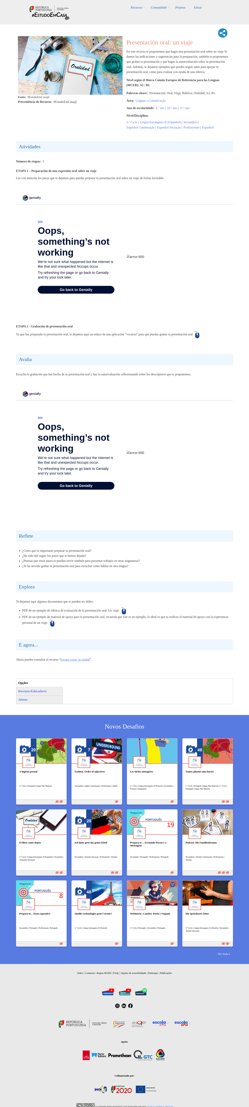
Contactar (90, 973)
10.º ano (172, 108)
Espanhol (208, 127)
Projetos (180, 7)
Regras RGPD (104, 973)
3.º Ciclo (131, 122)
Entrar (198, 7)
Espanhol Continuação (140, 127)
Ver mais (223, 953)
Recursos (136, 7)
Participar (153, 973)
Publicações (166, 973)
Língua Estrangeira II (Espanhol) (160, 122)
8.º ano (160, 108)
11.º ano (185, 108)
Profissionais (191, 127)
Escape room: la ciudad (75, 659)
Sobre (80, 973)
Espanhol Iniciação (169, 127)
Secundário (190, 122)
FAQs (116, 973)
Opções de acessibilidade (133, 973)
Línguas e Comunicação (151, 100)
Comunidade (159, 7)
